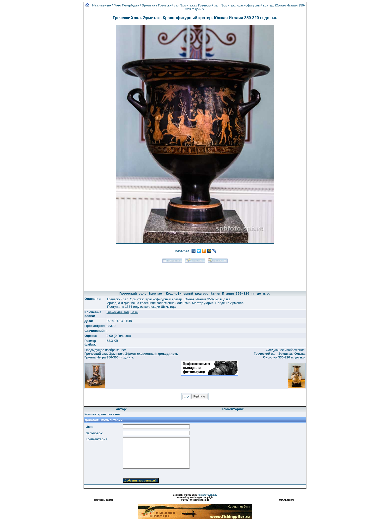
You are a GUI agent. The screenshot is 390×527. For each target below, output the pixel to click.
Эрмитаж (148, 5)
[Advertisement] (195, 275)
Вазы (134, 312)
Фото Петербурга (126, 5)
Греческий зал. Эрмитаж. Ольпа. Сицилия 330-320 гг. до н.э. (279, 355)
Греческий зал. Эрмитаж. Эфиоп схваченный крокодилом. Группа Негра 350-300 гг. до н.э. (131, 355)
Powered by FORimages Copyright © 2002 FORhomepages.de (195, 498)
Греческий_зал (117, 312)
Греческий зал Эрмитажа (176, 5)
